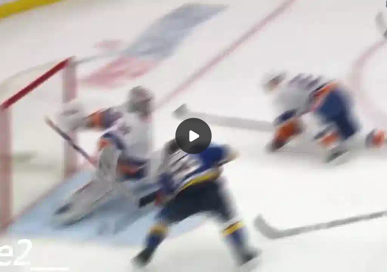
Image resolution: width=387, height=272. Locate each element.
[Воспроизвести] (193, 136)
